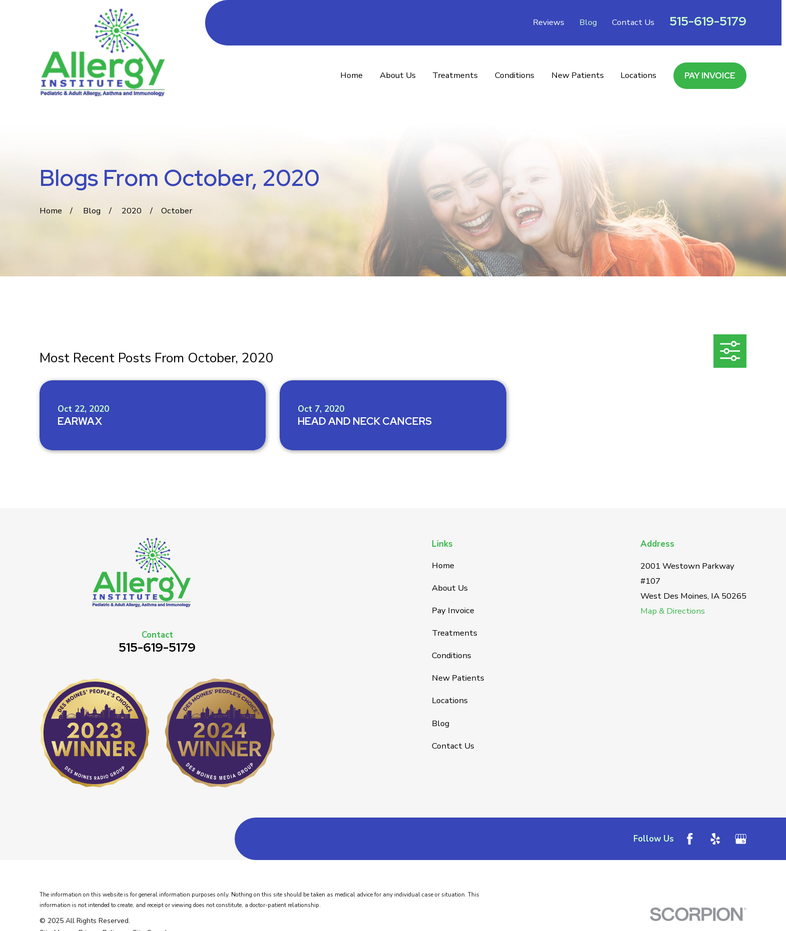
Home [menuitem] (351, 75)
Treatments (454, 633)
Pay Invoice (709, 75)
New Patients (458, 678)
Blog (588, 22)
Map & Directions (672, 611)
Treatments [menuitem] (455, 75)
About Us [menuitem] (398, 75)
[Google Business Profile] (740, 839)
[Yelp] (715, 839)
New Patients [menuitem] (577, 75)
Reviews (548, 22)
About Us (450, 588)
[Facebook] (689, 839)
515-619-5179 (707, 20)
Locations (450, 700)
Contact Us (633, 22)
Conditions (451, 655)
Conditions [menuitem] (514, 75)
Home (443, 565)
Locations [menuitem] (638, 75)
